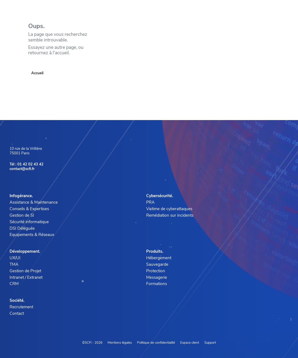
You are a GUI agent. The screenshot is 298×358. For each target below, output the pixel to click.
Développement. (25, 251)
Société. (17, 300)
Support (210, 342)
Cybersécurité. (159, 196)
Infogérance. (21, 196)
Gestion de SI (22, 215)
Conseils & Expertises (29, 209)
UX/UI (15, 258)
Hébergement (158, 258)
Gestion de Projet (25, 271)
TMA (14, 264)
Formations (156, 284)
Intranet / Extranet (26, 277)
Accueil (37, 73)
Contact (17, 313)
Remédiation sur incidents (169, 215)
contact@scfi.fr (22, 168)
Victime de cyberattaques (169, 209)
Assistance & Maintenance (34, 202)
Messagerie (156, 277)
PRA (150, 202)
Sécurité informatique (29, 222)
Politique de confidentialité (156, 342)
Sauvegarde (157, 264)
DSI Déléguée (22, 228)
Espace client (189, 342)
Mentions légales (120, 342)
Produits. (154, 251)
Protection (155, 271)
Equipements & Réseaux (32, 235)
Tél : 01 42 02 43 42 (26, 164)
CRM (14, 284)
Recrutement (21, 307)
